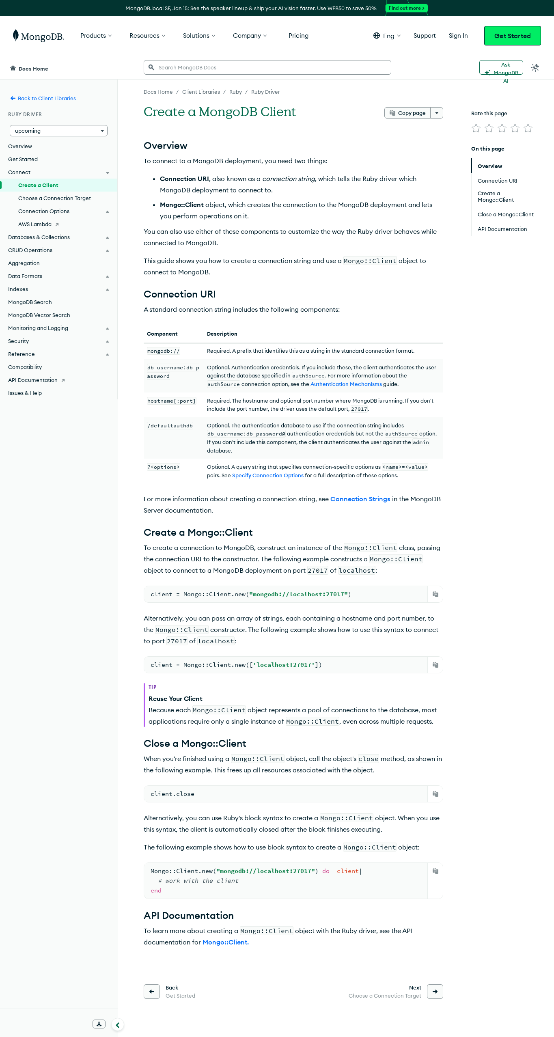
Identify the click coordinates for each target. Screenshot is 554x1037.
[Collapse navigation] (117, 1024)
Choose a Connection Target (54, 198)
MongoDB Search (30, 302)
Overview (20, 146)
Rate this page (489, 113)
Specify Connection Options (268, 475)
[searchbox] (267, 67)
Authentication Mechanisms (346, 384)
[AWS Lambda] (58, 224)
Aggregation (24, 263)
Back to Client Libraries (43, 98)
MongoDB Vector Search (39, 315)
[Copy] (435, 594)
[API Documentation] (58, 379)
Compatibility (25, 367)
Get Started (512, 36)
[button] (387, 35)
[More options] (436, 113)
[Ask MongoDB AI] (501, 67)
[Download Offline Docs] (99, 1024)
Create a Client (38, 185)
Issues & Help (25, 393)
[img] (476, 128)
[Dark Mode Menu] (535, 67)
